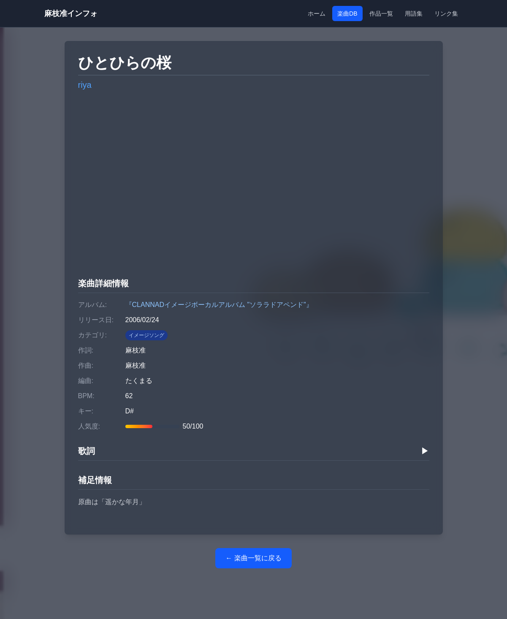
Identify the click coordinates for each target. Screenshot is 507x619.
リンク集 (446, 13)
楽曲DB (347, 13)
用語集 (414, 13)
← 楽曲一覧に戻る (253, 558)
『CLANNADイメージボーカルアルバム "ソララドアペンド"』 (219, 304)
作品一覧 (381, 13)
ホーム (316, 13)
